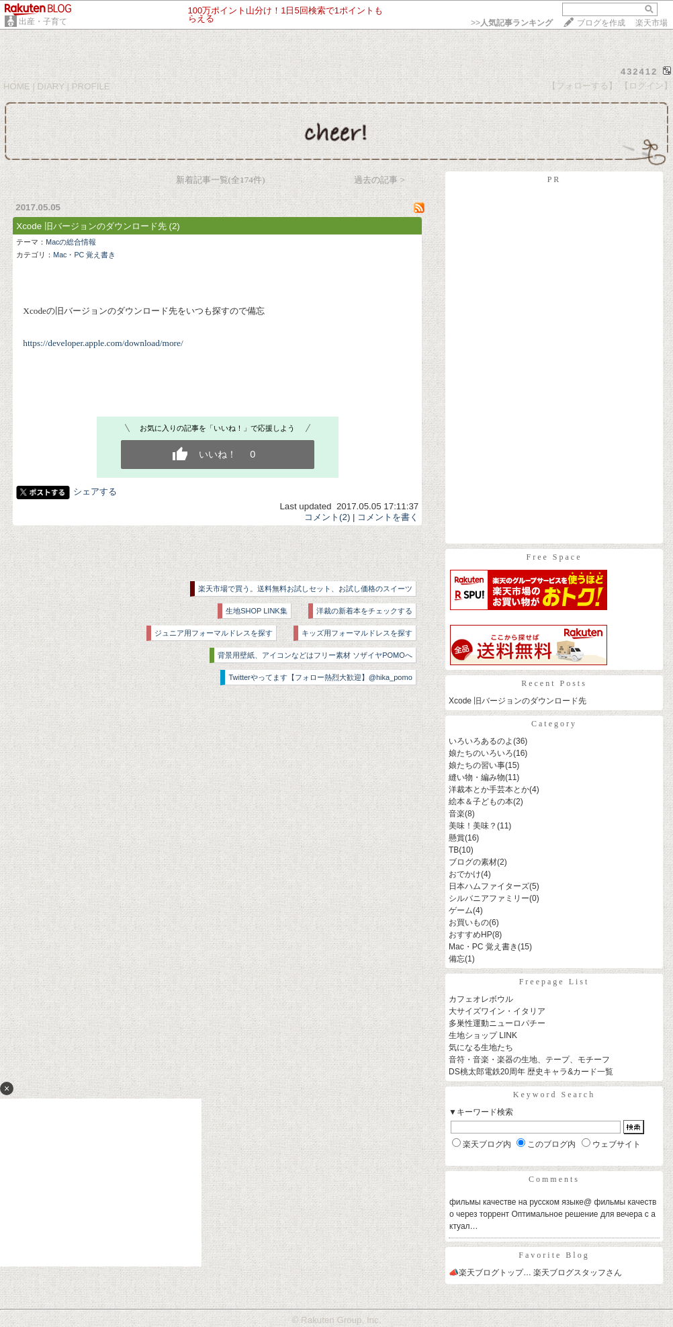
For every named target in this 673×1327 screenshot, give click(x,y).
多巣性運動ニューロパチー (497, 1023)
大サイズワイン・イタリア (497, 1011)
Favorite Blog (554, 1255)
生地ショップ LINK (483, 1035)
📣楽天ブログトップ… (490, 1272)
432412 (639, 72)
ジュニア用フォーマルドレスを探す (213, 633)
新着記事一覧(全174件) (220, 180)
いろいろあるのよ (481, 741)
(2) (174, 226)
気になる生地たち (481, 1047)
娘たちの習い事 (477, 765)
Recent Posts (554, 683)
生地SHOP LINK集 (256, 611)
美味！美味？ (473, 825)
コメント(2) (327, 517)
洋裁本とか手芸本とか (489, 789)
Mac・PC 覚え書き (84, 255)
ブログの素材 (473, 862)
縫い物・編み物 (477, 777)
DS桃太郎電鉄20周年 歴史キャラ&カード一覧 (531, 1071)
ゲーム (461, 910)
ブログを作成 (601, 23)
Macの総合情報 (71, 242)
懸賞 (457, 838)
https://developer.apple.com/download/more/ (103, 343)
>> (512, 23)
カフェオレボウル (481, 999)
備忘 (457, 959)
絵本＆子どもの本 (481, 801)
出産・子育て (43, 21)
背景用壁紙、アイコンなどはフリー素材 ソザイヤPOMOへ (315, 655)
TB (454, 850)
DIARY (51, 86)
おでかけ (465, 874)
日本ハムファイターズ (489, 886)
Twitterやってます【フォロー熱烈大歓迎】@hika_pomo (320, 677)
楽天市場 (651, 23)
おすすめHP (470, 934)
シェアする (95, 491)
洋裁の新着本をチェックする (364, 611)
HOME (16, 86)
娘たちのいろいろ (481, 753)
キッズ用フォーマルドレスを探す (357, 633)
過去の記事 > (379, 180)
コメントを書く (387, 517)
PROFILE (91, 86)
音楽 (457, 813)
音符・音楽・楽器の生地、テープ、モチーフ (529, 1059)
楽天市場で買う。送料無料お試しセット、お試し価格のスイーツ (305, 589)
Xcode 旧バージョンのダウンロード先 (91, 226)
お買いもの (469, 922)
